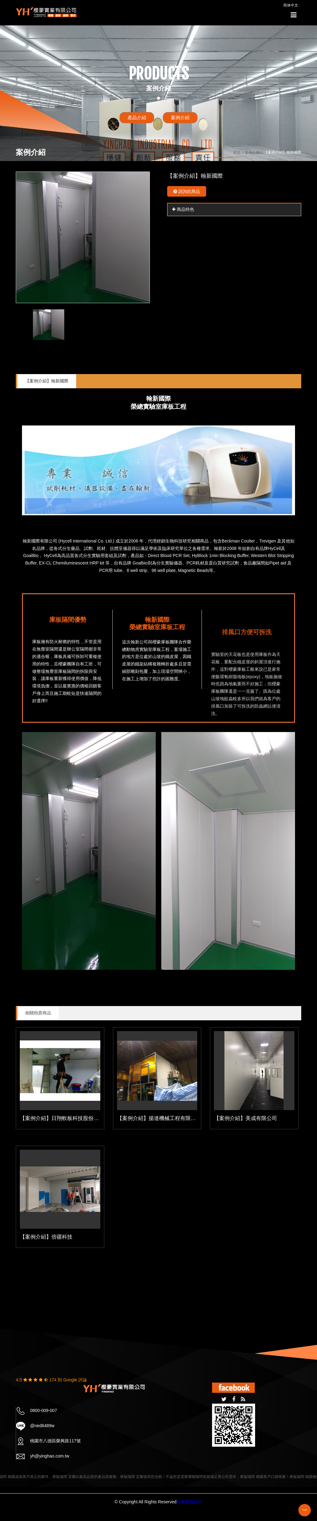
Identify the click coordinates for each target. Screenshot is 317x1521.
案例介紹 (180, 117)
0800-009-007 (43, 1410)
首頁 (237, 152)
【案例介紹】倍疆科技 (46, 1237)
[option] (83, 237)
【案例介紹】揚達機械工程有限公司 (159, 1118)
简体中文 (290, 5)
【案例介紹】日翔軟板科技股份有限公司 (67, 1118)
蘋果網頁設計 (189, 1501)
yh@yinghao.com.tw (49, 1455)
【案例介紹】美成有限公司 (245, 1118)
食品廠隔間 (254, 562)
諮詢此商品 (186, 191)
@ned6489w (42, 1425)
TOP (304, 1510)
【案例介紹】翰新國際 (46, 380)
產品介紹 (137, 117)
